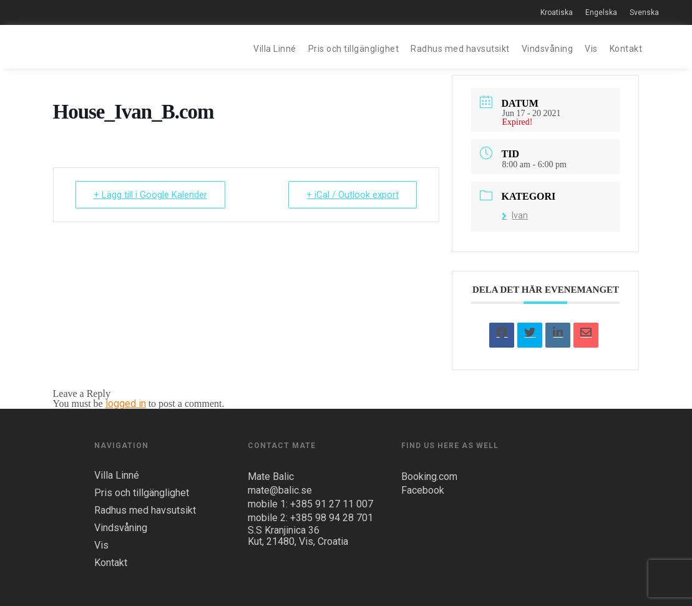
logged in (125, 403)
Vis (591, 49)
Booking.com (429, 476)
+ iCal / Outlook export (352, 194)
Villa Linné (274, 49)
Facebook (422, 490)
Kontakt (626, 49)
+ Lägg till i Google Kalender (150, 194)
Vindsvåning (547, 49)
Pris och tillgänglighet (353, 49)
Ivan (515, 215)
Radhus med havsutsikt (460, 49)
